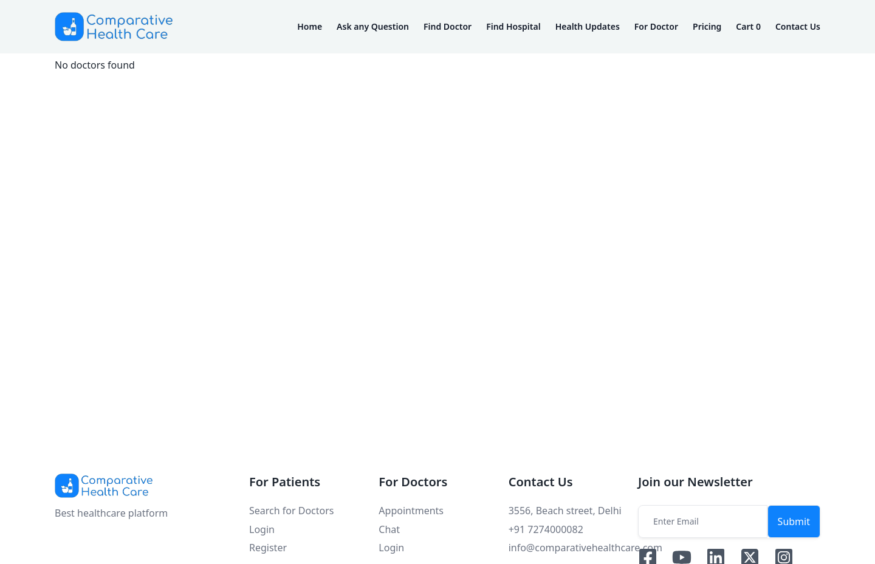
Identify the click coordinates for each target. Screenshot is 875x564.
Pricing (707, 26)
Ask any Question (373, 26)
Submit (794, 521)
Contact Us (797, 26)
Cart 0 (748, 26)
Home (309, 26)
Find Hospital (513, 26)
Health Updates (587, 26)
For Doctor (656, 26)
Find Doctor (448, 26)
